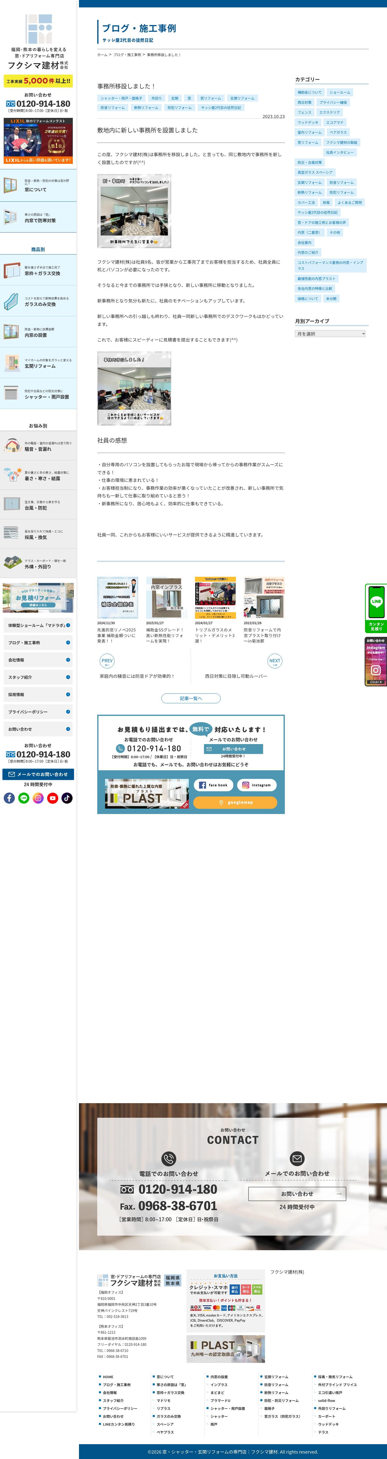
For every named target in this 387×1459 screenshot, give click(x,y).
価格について (308, 298)
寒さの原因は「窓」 (172, 1384)
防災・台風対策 (310, 162)
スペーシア (165, 1424)
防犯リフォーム (180, 107)
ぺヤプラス (165, 1432)
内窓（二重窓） (310, 232)
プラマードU (220, 1400)
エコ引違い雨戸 (330, 1392)
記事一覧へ (191, 698)
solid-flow (326, 1400)
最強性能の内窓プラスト (317, 278)
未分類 (331, 298)
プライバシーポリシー (120, 1408)
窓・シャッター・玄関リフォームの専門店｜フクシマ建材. (220, 1451)
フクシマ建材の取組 (341, 142)
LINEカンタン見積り (119, 1424)
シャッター (219, 1416)
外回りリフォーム (332, 1408)
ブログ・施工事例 (127, 54)
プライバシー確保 (333, 102)
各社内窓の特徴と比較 (315, 288)
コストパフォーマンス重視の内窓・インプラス (330, 265)
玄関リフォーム (243, 98)
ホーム (102, 54)
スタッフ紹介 (113, 1400)
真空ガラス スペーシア (315, 172)
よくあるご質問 (350, 202)
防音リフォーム (113, 107)
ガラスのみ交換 (169, 1416)
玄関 (174, 98)
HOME (108, 1376)
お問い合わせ (113, 1416)
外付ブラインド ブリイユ (337, 1384)
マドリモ (164, 1400)
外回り (157, 98)
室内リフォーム (310, 132)
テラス (323, 1432)
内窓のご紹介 (308, 252)
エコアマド (335, 122)
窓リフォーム (210, 98)
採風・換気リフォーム (335, 1376)
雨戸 (214, 1424)
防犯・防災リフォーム (281, 1400)
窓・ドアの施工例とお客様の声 (322, 222)
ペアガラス (338, 132)
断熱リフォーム (146, 107)
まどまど (217, 1392)
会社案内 (304, 242)
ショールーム (340, 92)
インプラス (219, 1384)
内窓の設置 (219, 1376)
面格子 (269, 1408)
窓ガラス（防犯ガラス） (283, 1416)
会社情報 (110, 1392)
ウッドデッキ (308, 122)
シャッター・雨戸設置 (228, 1408)
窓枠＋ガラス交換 (170, 1392)
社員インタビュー (340, 152)
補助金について (310, 92)
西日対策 (304, 102)
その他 (335, 232)
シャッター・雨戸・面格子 (121, 98)
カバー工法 (306, 202)
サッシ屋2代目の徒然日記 (221, 107)
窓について (165, 1376)
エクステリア (329, 112)
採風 (326, 202)
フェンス (304, 112)
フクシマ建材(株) (287, 1271)
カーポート (326, 1416)
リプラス (164, 1408)
